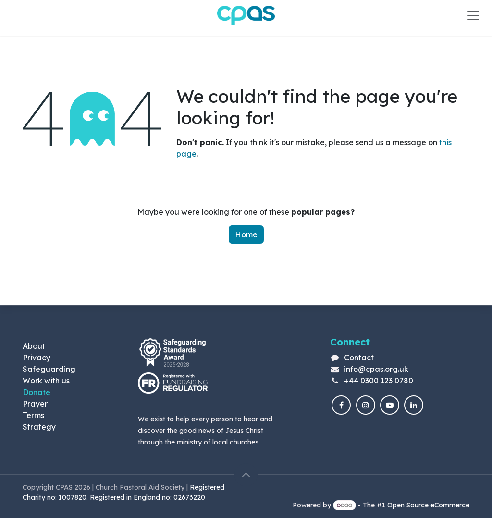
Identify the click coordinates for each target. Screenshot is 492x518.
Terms (33, 415)
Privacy (36, 357)
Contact (359, 357)
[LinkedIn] (413, 405)
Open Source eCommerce (428, 505)
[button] (246, 474)
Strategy (39, 427)
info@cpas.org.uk (376, 369)
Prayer (35, 403)
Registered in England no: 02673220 (148, 497)
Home (246, 234)
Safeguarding (49, 369)
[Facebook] (341, 405)
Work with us (46, 380)
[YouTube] (389, 405)
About (34, 346)
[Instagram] (365, 405)
